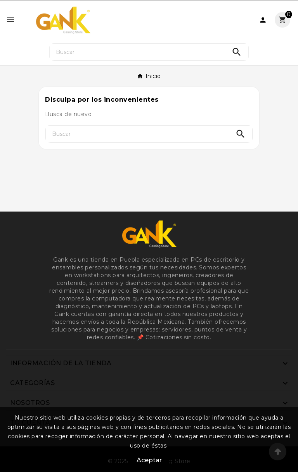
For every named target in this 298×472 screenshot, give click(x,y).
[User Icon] (263, 20)
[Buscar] (137, 52)
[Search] (236, 52)
